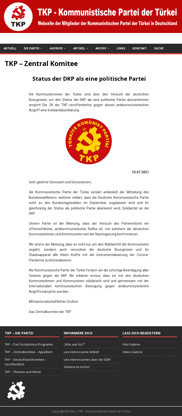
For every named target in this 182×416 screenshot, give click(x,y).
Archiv (101, 48)
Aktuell (10, 48)
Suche (159, 48)
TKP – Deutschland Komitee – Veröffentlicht (25, 362)
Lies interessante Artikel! (81, 352)
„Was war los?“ (74, 344)
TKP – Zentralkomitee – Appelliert (28, 352)
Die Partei (31, 48)
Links (121, 48)
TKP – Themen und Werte (23, 372)
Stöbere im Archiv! (77, 367)
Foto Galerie (131, 344)
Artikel (79, 48)
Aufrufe (56, 48)
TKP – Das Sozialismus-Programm (29, 344)
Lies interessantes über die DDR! (87, 359)
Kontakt (139, 48)
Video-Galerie (132, 352)
